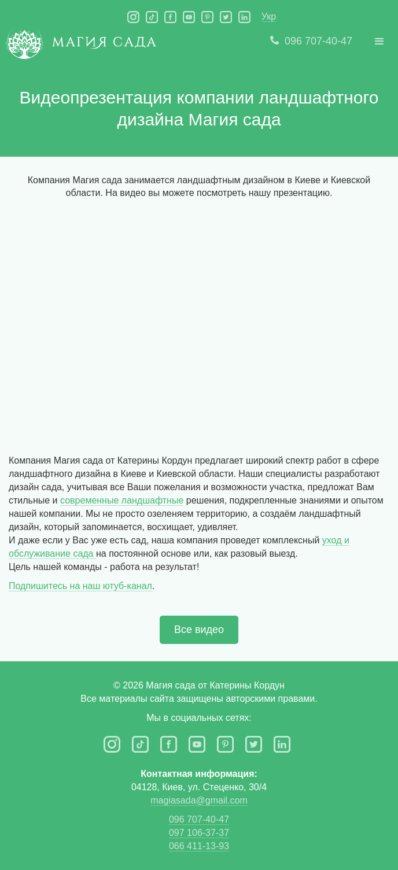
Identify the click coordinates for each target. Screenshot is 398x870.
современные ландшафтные (121, 500)
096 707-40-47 (199, 819)
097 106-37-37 (199, 833)
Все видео (199, 629)
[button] (379, 41)
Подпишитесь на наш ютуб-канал (80, 586)
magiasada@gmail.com (198, 800)
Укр (268, 16)
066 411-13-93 (199, 846)
